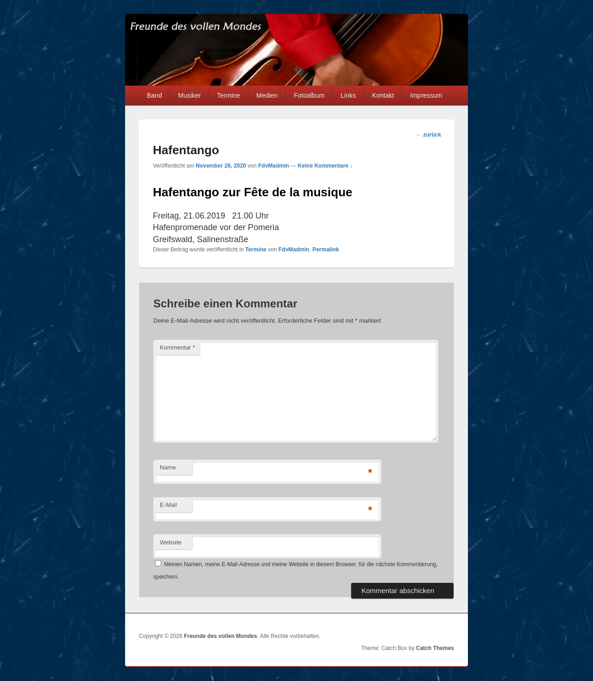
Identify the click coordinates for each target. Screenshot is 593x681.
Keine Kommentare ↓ (325, 165)
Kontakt (383, 95)
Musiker (189, 95)
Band (154, 95)
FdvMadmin (273, 165)
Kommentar (177, 347)
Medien (267, 95)
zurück (428, 134)
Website (171, 542)
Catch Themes (435, 648)
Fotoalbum (309, 95)
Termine (228, 95)
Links (348, 95)
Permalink (325, 249)
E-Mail (168, 504)
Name (168, 467)
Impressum (426, 95)
